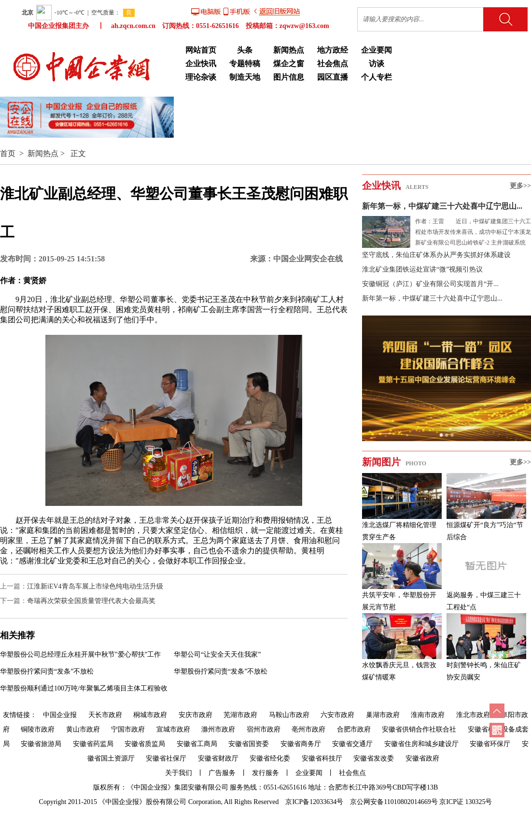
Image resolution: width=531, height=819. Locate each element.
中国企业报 (60, 714)
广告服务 (222, 772)
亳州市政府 (308, 729)
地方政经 (332, 50)
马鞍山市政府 (289, 714)
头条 (244, 50)
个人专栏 (376, 77)
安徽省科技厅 (322, 758)
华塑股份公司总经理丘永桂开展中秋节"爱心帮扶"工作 (80, 654)
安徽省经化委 (270, 758)
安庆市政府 (195, 714)
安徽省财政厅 (218, 758)
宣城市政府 (173, 729)
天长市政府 (105, 714)
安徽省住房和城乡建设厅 (421, 743)
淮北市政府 (473, 714)
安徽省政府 (422, 758)
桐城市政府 (150, 714)
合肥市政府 (354, 729)
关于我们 (178, 772)
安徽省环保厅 (490, 743)
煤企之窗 (288, 63)
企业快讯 (200, 63)
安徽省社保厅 (166, 758)
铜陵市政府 (38, 729)
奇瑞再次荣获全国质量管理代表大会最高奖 (91, 600)
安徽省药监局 (93, 743)
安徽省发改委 (373, 758)
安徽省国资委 (248, 743)
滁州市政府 (218, 729)
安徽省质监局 (145, 743)
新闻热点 (288, 50)
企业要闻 (376, 50)
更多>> (520, 185)
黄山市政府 (83, 729)
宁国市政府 (128, 729)
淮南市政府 (428, 714)
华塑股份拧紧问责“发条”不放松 (47, 671)
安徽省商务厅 (300, 743)
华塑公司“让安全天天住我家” (217, 654)
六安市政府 (337, 714)
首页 (7, 153)
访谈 (376, 63)
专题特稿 (244, 63)
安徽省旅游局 (41, 743)
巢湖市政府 (383, 714)
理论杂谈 (200, 77)
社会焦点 (332, 63)
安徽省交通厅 (352, 743)
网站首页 (200, 50)
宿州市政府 (263, 729)
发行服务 (265, 772)
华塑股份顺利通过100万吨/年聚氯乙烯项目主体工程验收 (84, 688)
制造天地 (244, 77)
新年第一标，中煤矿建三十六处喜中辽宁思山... (442, 206)
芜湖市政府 (240, 714)
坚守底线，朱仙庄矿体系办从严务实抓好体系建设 (436, 255)
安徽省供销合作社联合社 (419, 729)
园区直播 (332, 77)
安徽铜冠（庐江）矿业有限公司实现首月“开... (430, 283)
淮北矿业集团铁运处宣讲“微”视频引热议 (422, 269)
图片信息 (288, 77)
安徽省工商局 (197, 743)
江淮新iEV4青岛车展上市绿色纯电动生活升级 (95, 586)
